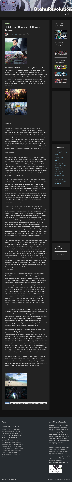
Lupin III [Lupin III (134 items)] (19, 446)
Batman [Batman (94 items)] (4, 431)
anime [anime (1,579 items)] (11, 426)
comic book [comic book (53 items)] (11, 433)
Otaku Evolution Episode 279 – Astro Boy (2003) (60, 181)
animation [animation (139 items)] (5, 426)
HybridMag (66, 479)
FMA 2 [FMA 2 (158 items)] (10, 438)
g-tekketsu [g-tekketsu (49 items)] (16, 440)
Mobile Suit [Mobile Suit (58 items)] (4, 450)
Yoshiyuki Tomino (42, 403)
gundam (16, 403)
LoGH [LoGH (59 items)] (12, 446)
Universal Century (31, 403)
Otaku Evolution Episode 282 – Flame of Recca (60, 159)
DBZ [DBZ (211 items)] (19, 433)
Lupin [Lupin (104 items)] (15, 446)
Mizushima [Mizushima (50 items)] (21, 448)
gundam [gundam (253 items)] (5, 442)
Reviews (7, 23)
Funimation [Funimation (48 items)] (11, 440)
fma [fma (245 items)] (3, 438)
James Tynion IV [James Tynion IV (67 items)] (12, 444)
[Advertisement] (61, 116)
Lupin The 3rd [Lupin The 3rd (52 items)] (5, 448)
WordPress (58, 479)
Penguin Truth (13, 34)
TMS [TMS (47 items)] (6, 456)
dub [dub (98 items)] (16, 435)
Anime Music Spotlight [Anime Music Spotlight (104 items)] (14, 429)
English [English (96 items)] (19, 435)
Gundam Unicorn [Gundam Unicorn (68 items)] (11, 442)
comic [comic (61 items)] (7, 433)
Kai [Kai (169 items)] (17, 444)
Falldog (51, 427)
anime (11, 403)
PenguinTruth (53, 429)
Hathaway (22, 403)
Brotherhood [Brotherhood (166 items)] (16, 431)
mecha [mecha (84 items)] (16, 448)
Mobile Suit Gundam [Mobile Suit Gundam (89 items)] (12, 450)
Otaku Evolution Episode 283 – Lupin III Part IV (61, 152)
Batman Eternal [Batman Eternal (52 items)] (9, 431)
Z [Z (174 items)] (8, 457)
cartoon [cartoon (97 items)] (4, 433)
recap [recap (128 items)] (10, 454)
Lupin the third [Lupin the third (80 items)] (11, 448)
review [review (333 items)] (15, 455)
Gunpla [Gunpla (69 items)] (17, 442)
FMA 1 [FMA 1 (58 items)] (6, 437)
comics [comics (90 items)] (16, 433)
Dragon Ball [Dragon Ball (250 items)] (11, 435)
